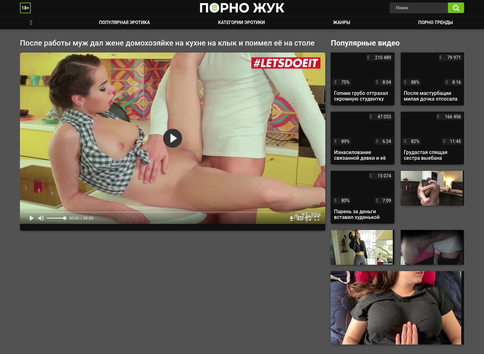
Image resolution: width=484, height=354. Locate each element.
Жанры (341, 22)
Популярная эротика (124, 22)
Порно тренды (435, 22)
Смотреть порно (31, 22)
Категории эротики (241, 22)
